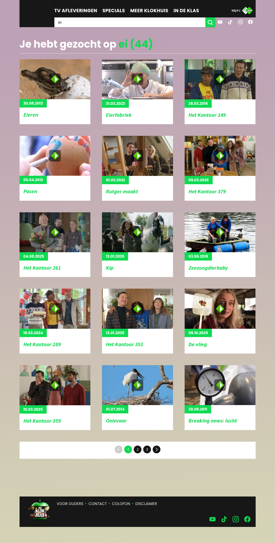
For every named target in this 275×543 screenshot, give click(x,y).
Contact (98, 503)
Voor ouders (70, 503)
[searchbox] (129, 22)
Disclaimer (146, 503)
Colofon (121, 503)
